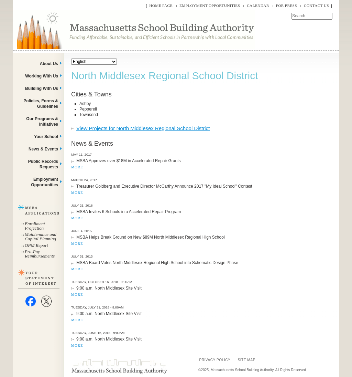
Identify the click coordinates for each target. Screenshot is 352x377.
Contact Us (316, 5)
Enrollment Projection (35, 225)
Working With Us (41, 76)
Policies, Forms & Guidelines (40, 103)
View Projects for (143, 128)
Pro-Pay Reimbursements (40, 253)
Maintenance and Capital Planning (40, 236)
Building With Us (41, 88)
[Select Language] (94, 62)
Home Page (161, 5)
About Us (49, 63)
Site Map (246, 360)
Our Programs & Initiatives (42, 121)
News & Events (43, 149)
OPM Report (36, 245)
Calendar (258, 5)
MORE (77, 167)
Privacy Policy (214, 360)
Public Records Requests (43, 164)
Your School (46, 136)
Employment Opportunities (209, 5)
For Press (286, 5)
